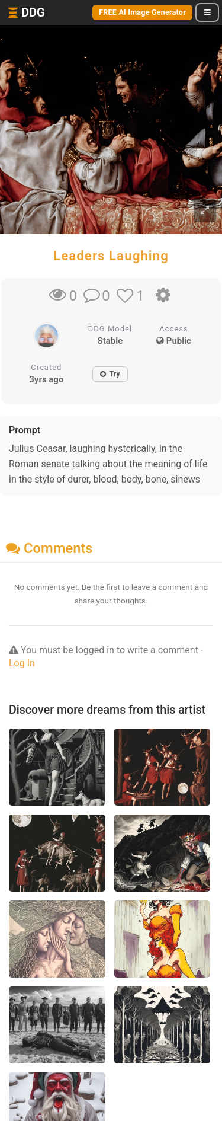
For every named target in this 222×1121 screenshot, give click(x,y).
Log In (22, 663)
